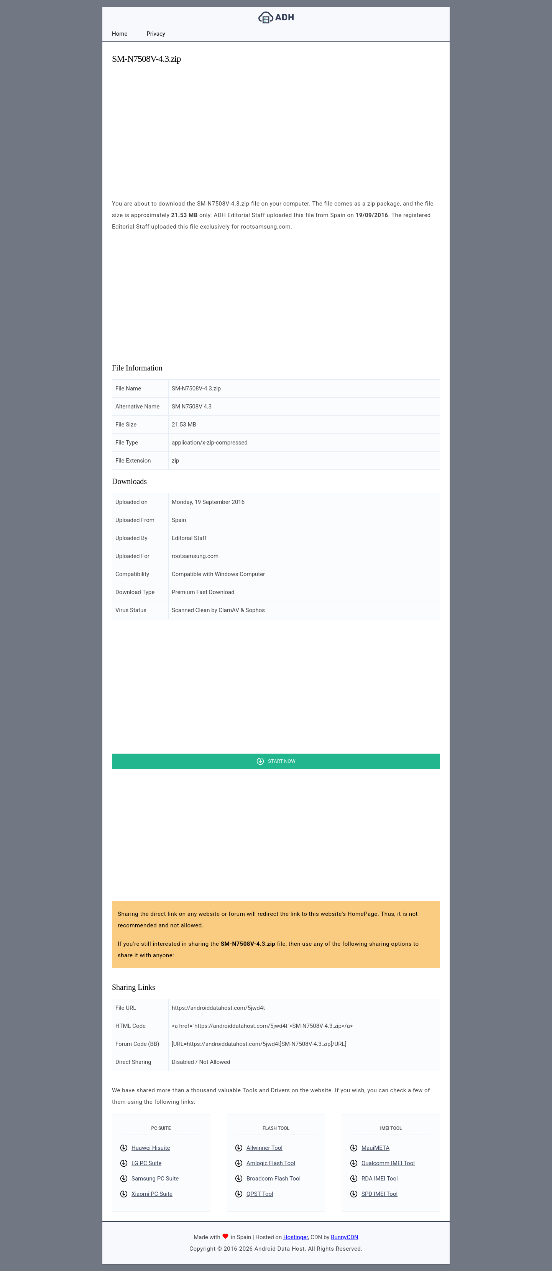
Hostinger (295, 1237)
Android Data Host (276, 17)
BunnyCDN (344, 1237)
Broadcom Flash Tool (273, 1178)
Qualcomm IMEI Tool (388, 1163)
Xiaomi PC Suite (151, 1193)
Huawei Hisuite (150, 1147)
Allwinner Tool (264, 1147)
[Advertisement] (276, 125)
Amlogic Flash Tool (270, 1163)
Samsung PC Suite (155, 1178)
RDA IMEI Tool (379, 1178)
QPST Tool (259, 1193)
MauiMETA (375, 1147)
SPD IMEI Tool (379, 1193)
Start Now (281, 761)
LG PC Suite (146, 1163)
